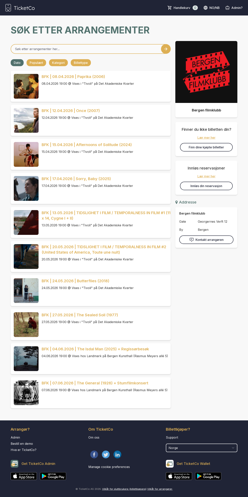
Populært (36, 63)
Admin (15, 437)
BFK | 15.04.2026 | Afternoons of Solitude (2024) (87, 144)
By (181, 230)
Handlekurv (186, 7)
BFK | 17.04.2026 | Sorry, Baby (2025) (76, 178)
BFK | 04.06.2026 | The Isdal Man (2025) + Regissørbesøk (95, 349)
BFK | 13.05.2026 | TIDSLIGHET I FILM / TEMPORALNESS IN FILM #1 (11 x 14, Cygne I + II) (106, 215)
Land (170, 442)
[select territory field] (201, 448)
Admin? (237, 8)
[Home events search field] (91, 49)
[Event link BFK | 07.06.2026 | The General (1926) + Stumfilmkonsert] (25, 392)
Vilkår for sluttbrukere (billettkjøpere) (124, 488)
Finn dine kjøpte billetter (206, 147)
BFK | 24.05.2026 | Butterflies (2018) (75, 281)
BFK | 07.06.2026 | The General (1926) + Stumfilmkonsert (95, 383)
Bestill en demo (22, 444)
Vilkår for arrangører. (160, 488)
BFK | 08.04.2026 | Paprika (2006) (73, 76)
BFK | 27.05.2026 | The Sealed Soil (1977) (80, 315)
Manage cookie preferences (109, 467)
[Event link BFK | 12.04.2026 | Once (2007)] (25, 120)
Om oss (93, 437)
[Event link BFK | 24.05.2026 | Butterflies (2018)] (25, 290)
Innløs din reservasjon (206, 186)
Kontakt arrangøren (206, 239)
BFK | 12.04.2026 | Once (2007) (71, 110)
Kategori (58, 63)
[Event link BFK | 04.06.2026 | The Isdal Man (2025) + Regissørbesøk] (25, 358)
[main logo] (20, 7)
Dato (17, 63)
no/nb (211, 7)
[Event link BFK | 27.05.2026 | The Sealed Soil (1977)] (25, 324)
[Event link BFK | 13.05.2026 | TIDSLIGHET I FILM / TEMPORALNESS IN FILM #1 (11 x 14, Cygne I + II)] (25, 222)
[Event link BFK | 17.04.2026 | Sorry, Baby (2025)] (25, 188)
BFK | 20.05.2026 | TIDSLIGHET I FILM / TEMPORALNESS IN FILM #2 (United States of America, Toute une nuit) (104, 250)
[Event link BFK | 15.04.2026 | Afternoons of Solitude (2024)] (25, 154)
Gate (182, 221)
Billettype (81, 63)
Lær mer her (206, 137)
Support (172, 437)
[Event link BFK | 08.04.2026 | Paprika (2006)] (25, 86)
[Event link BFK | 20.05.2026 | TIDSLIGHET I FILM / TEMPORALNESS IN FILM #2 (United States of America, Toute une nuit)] (25, 256)
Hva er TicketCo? (23, 450)
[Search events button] (166, 49)
